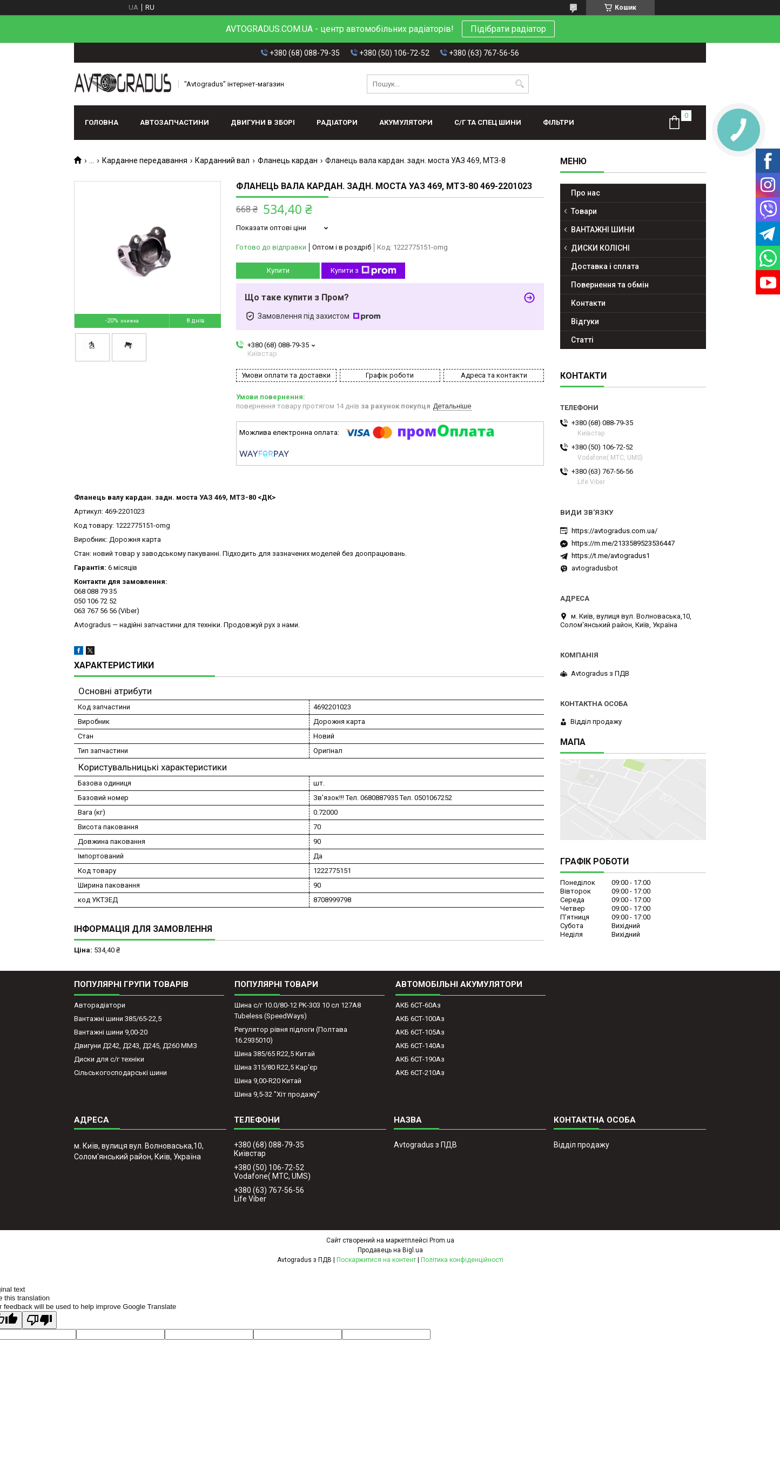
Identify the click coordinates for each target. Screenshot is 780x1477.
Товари (584, 211)
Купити (278, 270)
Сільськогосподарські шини (120, 1073)
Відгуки (585, 321)
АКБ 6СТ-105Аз (420, 1032)
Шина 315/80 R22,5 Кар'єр (276, 1067)
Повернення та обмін (610, 284)
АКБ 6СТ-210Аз (420, 1073)
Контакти (588, 303)
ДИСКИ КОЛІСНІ (600, 248)
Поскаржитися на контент (376, 1260)
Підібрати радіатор (508, 29)
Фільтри (558, 122)
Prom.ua (441, 1240)
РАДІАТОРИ (337, 122)
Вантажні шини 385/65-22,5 (118, 1019)
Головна (101, 122)
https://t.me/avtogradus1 (610, 556)
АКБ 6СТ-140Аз (420, 1046)
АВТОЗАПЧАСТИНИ (174, 122)
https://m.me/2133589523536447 (623, 543)
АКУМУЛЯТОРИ (406, 122)
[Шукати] (519, 84)
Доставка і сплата (605, 266)
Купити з (363, 271)
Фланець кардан (288, 160)
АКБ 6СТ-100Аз (420, 1019)
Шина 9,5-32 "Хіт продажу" (277, 1094)
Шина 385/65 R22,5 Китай (274, 1054)
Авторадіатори (99, 1005)
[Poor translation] (39, 1320)
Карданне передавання (144, 160)
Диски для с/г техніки (109, 1059)
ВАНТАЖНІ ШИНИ (603, 229)
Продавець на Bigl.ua (390, 1250)
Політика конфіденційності (462, 1260)
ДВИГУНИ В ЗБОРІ (263, 122)
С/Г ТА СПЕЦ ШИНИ (487, 122)
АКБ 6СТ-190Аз (420, 1059)
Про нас (585, 193)
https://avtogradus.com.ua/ (614, 531)
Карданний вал (222, 160)
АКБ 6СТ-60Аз (418, 1005)
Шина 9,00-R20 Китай (267, 1081)
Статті (582, 339)
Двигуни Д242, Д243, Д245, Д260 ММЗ (135, 1046)
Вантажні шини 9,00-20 (110, 1032)
